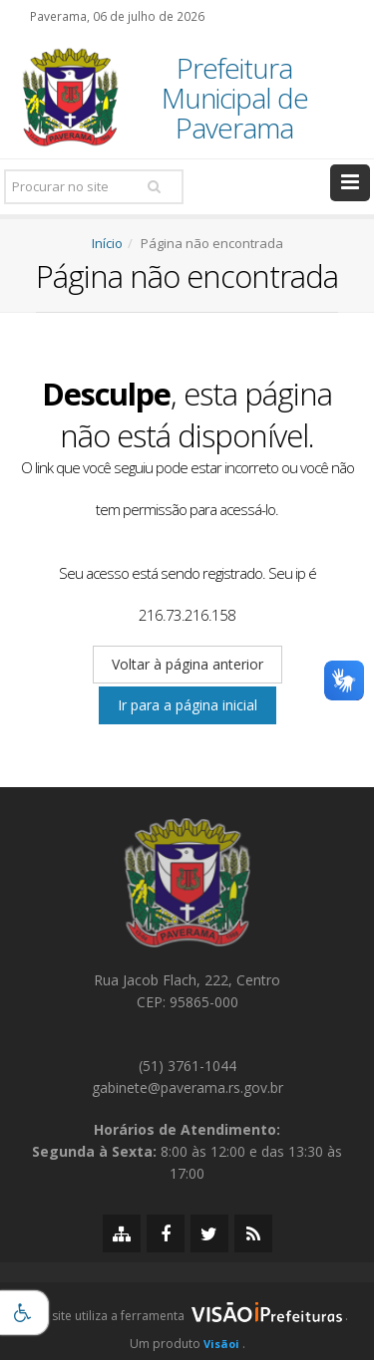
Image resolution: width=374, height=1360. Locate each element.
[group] (187, 1321)
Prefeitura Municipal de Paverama (235, 97)
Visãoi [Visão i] (221, 1343)
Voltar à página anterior (187, 664)
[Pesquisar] (154, 186)
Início (107, 243)
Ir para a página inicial (187, 704)
